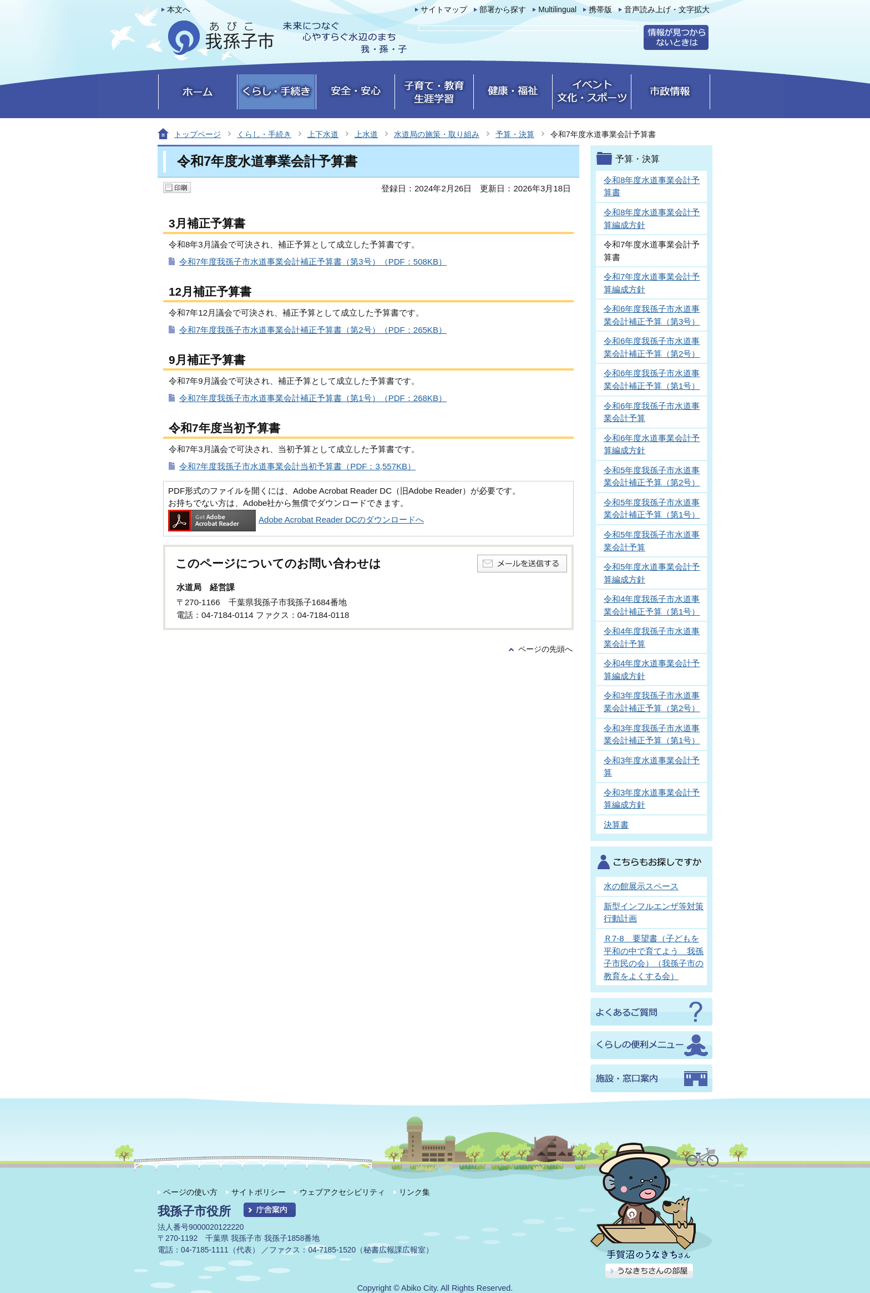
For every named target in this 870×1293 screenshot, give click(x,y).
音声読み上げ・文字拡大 (667, 10)
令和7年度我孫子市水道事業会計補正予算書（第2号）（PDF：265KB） (313, 329)
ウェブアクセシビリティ (342, 1192)
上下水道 (322, 134)
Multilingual (557, 10)
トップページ (197, 134)
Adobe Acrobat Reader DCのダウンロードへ (296, 519)
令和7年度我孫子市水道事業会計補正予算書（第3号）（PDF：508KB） (313, 261)
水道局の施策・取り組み (436, 134)
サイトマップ (444, 10)
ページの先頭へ (545, 649)
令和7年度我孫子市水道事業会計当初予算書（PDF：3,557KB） (297, 466)
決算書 (616, 824)
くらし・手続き (264, 134)
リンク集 (414, 1192)
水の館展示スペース (641, 886)
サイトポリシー (258, 1192)
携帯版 (600, 10)
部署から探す (502, 10)
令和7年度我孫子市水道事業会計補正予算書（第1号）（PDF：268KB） (313, 398)
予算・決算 (514, 134)
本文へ (178, 10)
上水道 (366, 134)
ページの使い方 (190, 1192)
